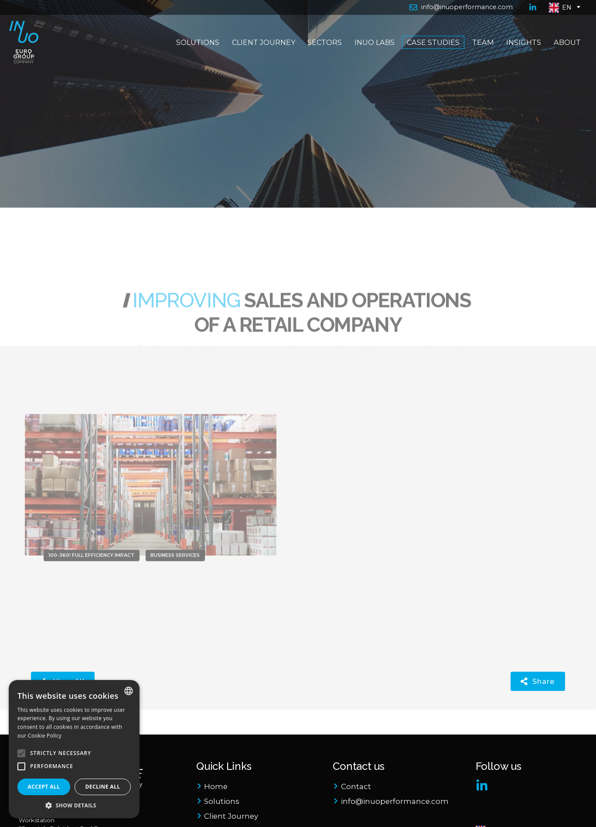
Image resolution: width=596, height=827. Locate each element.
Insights (520, 56)
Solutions (194, 56)
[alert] (74, 749)
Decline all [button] (102, 786)
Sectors (321, 56)
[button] (74, 805)
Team (479, 56)
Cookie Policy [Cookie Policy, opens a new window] (44, 735)
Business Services (175, 528)
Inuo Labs (371, 56)
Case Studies (430, 56)
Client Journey (260, 56)
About (563, 56)
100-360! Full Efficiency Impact (91, 528)
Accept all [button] (44, 786)
